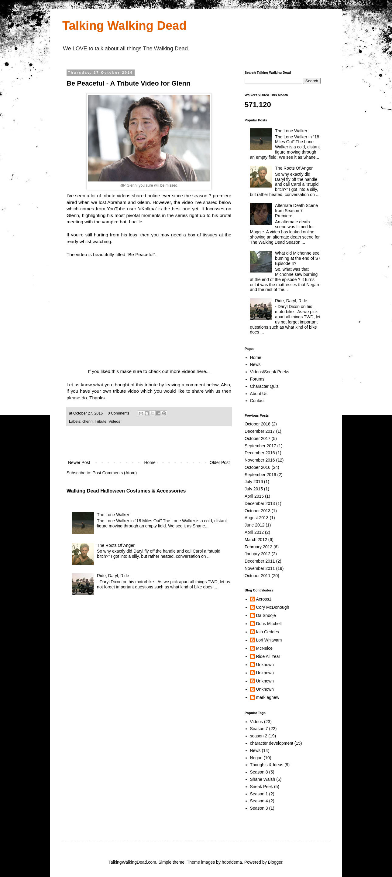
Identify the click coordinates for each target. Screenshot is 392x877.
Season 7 (259, 728)
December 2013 (260, 503)
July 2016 (254, 481)
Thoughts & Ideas (267, 764)
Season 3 (259, 808)
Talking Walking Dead (124, 25)
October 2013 (257, 510)
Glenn (87, 421)
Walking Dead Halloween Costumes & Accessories (126, 490)
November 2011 (260, 568)
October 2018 (257, 424)
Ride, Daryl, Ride (113, 575)
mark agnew (267, 697)
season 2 (258, 735)
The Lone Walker (113, 514)
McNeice (264, 648)
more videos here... (190, 371)
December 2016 (260, 452)
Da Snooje (266, 615)
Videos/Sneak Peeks (269, 371)
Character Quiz (264, 386)
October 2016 (257, 467)
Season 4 (259, 800)
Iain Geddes (267, 631)
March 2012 (256, 539)
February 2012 (258, 546)
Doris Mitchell (269, 623)
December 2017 (260, 431)
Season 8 (259, 772)
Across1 (264, 599)
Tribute (101, 421)
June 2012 (254, 525)
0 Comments (118, 413)
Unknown (265, 664)
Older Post (220, 462)
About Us (259, 393)
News (255, 364)
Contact (257, 400)
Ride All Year (268, 656)
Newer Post (79, 462)
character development (271, 743)
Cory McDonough (272, 607)
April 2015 (254, 496)
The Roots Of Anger (116, 545)
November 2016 (260, 460)
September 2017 (260, 445)
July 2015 (254, 488)
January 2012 (257, 553)
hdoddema (232, 862)
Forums (257, 379)
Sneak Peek (261, 786)
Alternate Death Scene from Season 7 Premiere (296, 210)
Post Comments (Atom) (115, 472)
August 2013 (257, 517)
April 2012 (254, 532)
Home (149, 462)
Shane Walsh (262, 779)
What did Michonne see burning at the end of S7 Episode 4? (297, 258)
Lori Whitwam (269, 640)
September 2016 (260, 474)
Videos (114, 421)
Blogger (275, 862)
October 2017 (257, 438)
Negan (256, 757)
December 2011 (260, 561)
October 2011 (257, 575)
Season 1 (259, 793)
